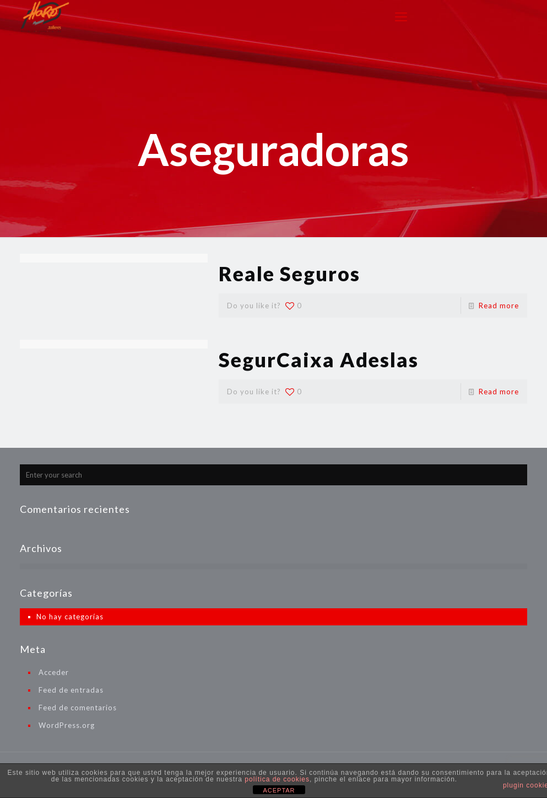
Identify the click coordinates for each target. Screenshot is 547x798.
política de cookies (277, 779)
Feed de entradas (71, 689)
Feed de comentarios (78, 707)
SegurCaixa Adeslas (319, 359)
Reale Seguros (289, 273)
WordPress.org (67, 725)
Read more (499, 305)
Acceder (54, 672)
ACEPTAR (279, 790)
